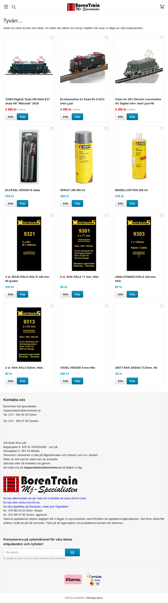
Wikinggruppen (94, 597)
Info (10, 116)
